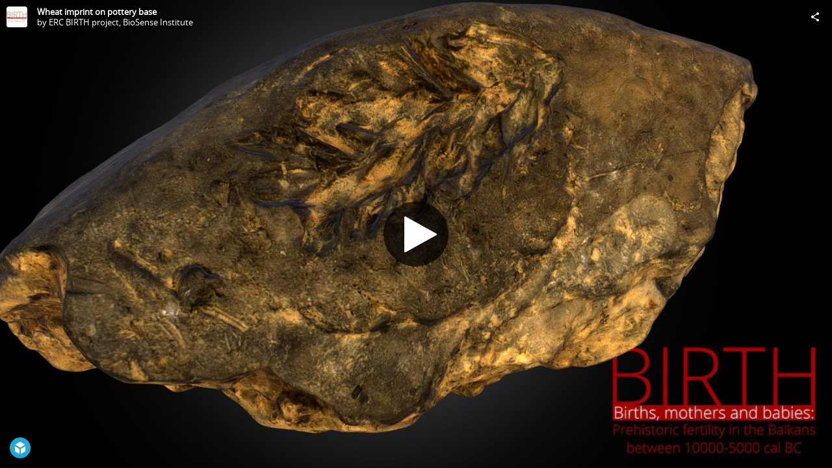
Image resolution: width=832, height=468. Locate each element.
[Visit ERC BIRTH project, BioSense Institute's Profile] (16, 16)
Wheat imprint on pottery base (97, 12)
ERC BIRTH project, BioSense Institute (121, 22)
